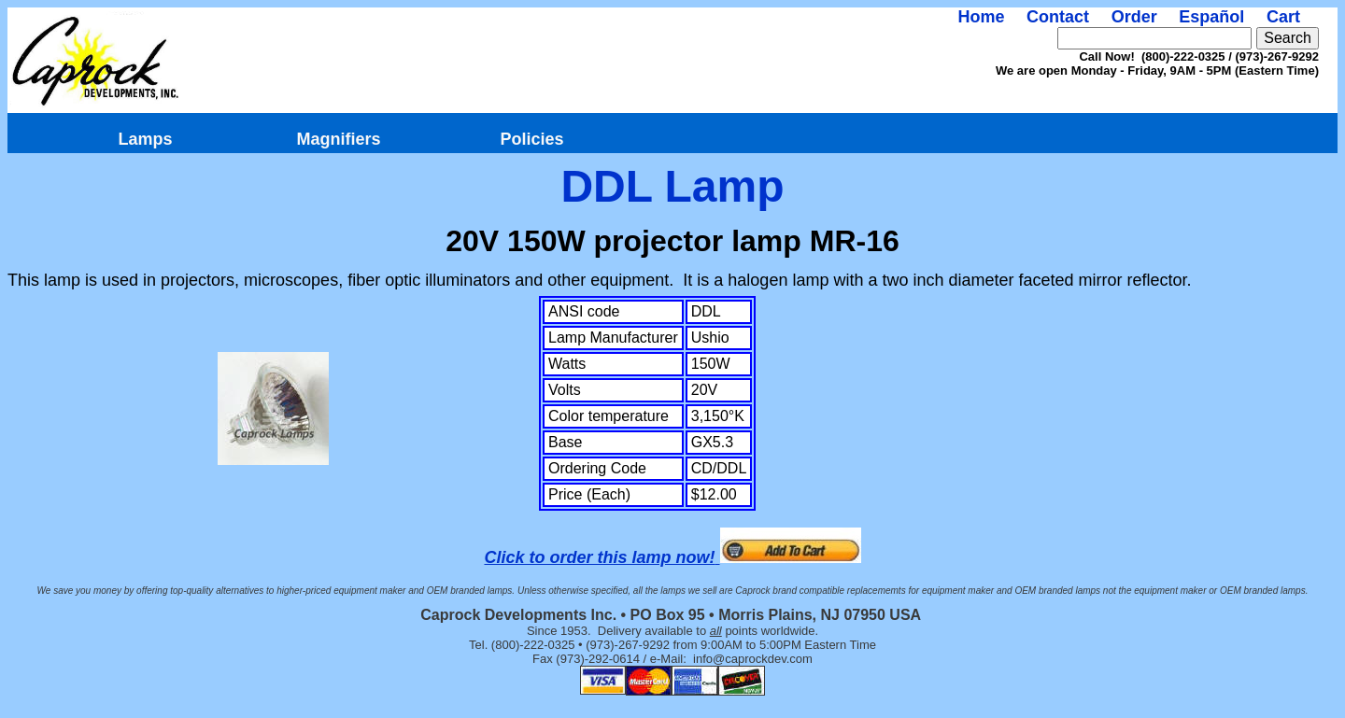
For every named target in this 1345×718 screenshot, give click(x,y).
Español (1211, 16)
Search (1287, 38)
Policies (531, 139)
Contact (1057, 16)
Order (1134, 16)
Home (980, 16)
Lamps (145, 139)
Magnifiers (338, 139)
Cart (1283, 16)
